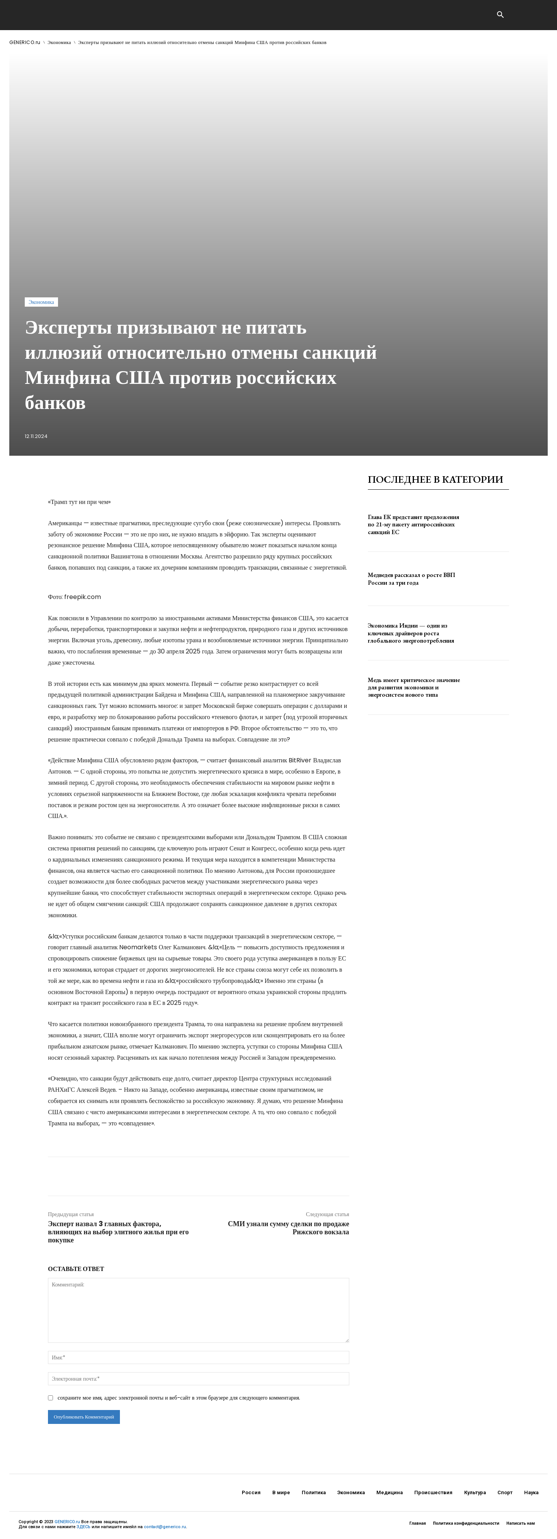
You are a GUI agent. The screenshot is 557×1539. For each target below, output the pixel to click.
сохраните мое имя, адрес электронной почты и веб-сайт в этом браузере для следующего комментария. (179, 1398)
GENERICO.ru (25, 42)
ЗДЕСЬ (84, 1526)
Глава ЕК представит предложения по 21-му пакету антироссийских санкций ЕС (413, 524)
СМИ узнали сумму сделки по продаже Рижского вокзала (288, 1228)
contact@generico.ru (165, 1526)
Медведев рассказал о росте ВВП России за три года (411, 578)
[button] (500, 15)
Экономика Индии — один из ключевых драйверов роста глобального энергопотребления (411, 632)
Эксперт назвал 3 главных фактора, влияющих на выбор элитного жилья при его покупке (118, 1232)
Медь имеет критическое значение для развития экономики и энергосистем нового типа (414, 687)
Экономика (59, 42)
